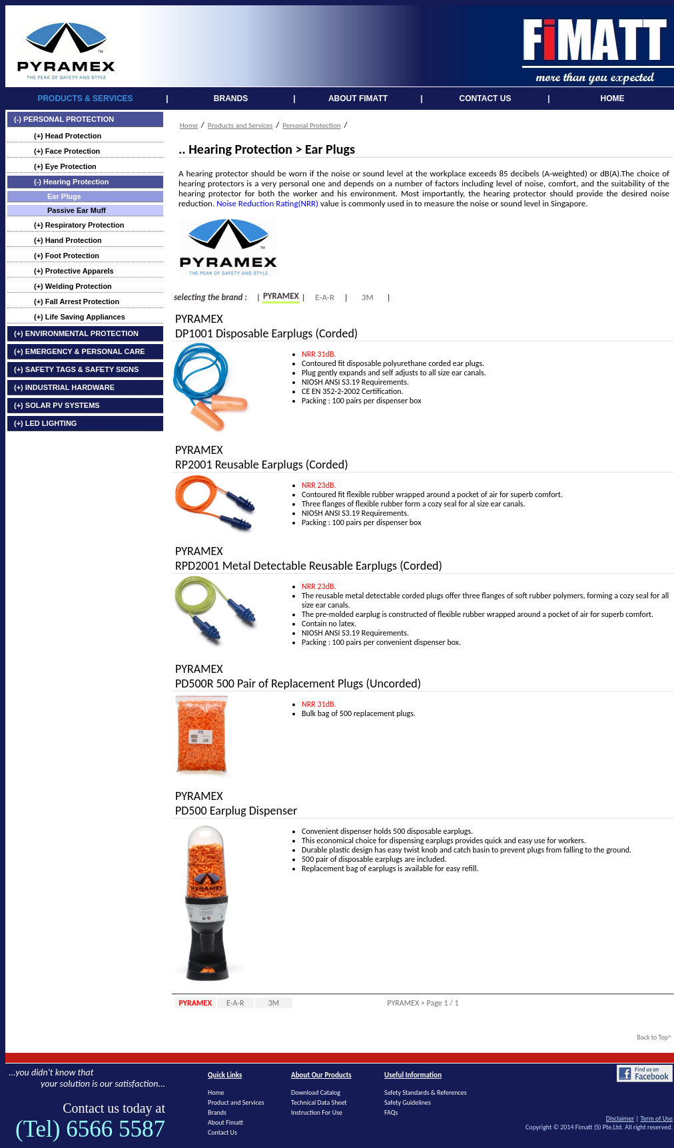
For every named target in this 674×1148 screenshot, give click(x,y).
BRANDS (231, 98)
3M (368, 297)
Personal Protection (311, 125)
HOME (613, 98)
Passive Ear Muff (76, 210)
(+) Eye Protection (65, 166)
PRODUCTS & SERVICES (85, 98)
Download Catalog (315, 1092)
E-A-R (324, 297)
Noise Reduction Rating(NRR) (267, 203)
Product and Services (236, 1102)
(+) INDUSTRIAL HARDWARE (64, 387)
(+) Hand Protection (68, 240)
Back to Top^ (654, 1037)
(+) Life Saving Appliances (79, 317)
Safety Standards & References (425, 1092)
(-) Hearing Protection (71, 182)
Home (189, 125)
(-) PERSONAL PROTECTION (64, 119)
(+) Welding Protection (73, 286)
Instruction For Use (316, 1112)
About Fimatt (225, 1122)
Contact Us (222, 1132)
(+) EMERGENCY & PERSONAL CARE (79, 351)
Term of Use (656, 1118)
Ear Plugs (64, 196)
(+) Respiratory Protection (79, 225)
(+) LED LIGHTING (45, 423)
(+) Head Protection (67, 136)
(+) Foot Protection (66, 256)
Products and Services (240, 125)
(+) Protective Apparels (74, 271)
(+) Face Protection (67, 151)
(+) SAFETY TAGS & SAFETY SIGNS (76, 369)
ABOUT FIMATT (358, 98)
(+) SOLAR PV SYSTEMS (57, 405)
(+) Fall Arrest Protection (76, 301)
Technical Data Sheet (319, 1102)
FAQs (391, 1112)
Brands (217, 1112)
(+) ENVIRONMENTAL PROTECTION (76, 333)
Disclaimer (620, 1118)
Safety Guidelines (407, 1102)
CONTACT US (485, 98)
